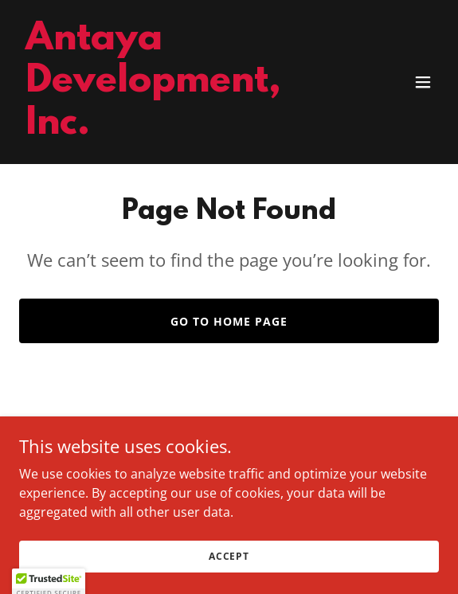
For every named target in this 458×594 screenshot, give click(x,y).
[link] (166, 129)
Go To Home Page (229, 321)
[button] (423, 82)
